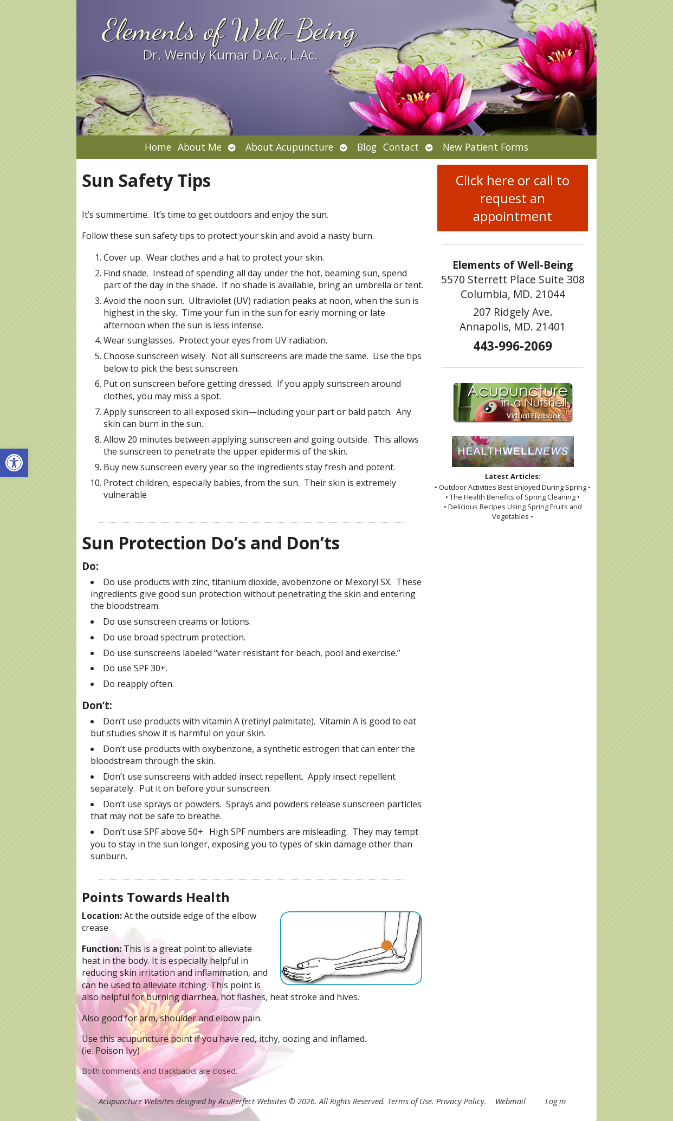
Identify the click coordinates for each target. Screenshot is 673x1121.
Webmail (510, 1101)
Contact (401, 146)
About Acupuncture (289, 146)
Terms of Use (409, 1101)
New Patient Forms (485, 146)
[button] (14, 463)
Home (158, 146)
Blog (367, 146)
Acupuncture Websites (136, 1101)
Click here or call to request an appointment (513, 198)
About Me (200, 146)
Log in (555, 1101)
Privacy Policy (460, 1101)
